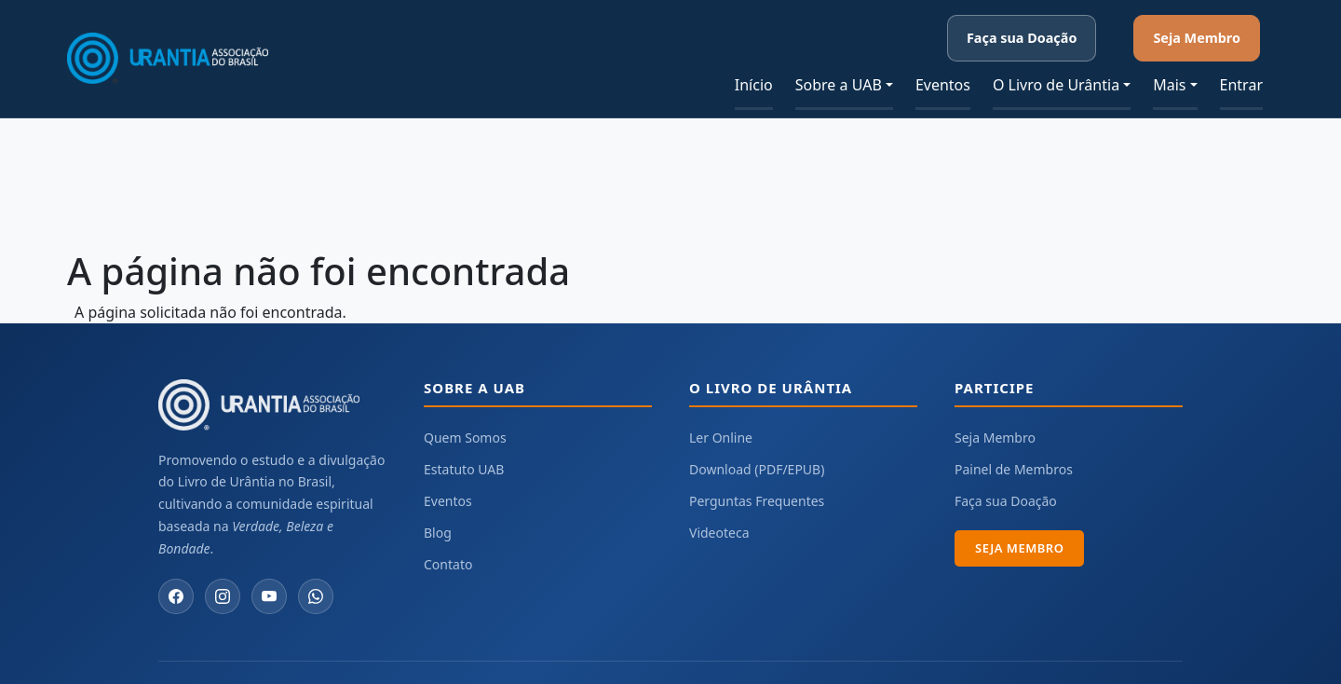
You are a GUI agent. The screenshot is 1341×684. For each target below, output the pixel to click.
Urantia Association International (1089, 656)
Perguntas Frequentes (756, 468)
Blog (438, 500)
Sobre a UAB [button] (838, 52)
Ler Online (720, 405)
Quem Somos (465, 405)
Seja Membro (1222, 21)
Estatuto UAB (464, 436)
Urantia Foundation (922, 656)
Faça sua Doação (1101, 21)
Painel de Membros (1014, 436)
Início (754, 52)
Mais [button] (1169, 52)
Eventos (942, 52)
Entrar (1241, 52)
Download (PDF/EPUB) (756, 436)
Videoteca (719, 500)
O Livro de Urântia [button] (1056, 52)
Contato (448, 531)
